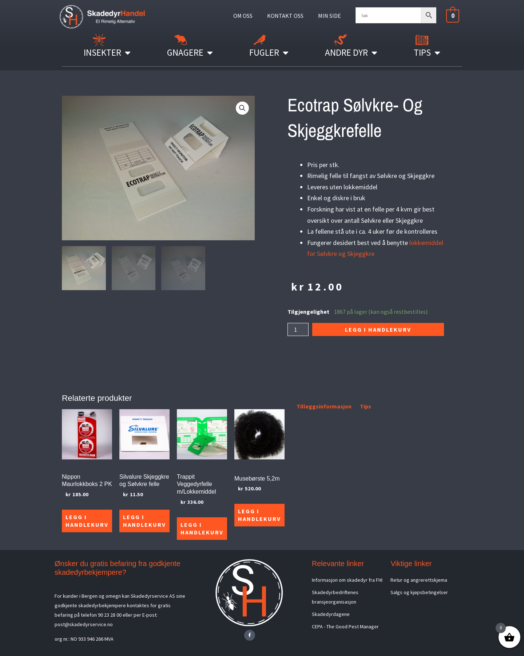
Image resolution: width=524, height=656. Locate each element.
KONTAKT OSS (285, 15)
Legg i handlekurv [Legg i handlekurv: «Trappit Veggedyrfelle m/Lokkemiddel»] (201, 528)
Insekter (107, 52)
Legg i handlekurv (378, 329)
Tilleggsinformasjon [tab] (324, 406)
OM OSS (243, 15)
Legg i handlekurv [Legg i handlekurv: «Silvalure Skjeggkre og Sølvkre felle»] (144, 520)
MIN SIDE (329, 15)
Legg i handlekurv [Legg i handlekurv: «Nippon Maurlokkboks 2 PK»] (87, 520)
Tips (427, 52)
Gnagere (190, 52)
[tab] (288, 407)
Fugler (269, 52)
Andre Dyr (351, 52)
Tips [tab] (365, 406)
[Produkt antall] (298, 329)
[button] (242, 108)
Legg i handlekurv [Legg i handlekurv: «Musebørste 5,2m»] (259, 514)
